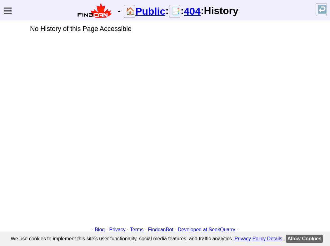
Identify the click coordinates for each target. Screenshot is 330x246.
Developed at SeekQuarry (206, 229)
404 (192, 11)
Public (150, 11)
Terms (137, 229)
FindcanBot (160, 229)
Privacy (117, 229)
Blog (100, 229)
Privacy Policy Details (258, 238)
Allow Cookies (304, 238)
